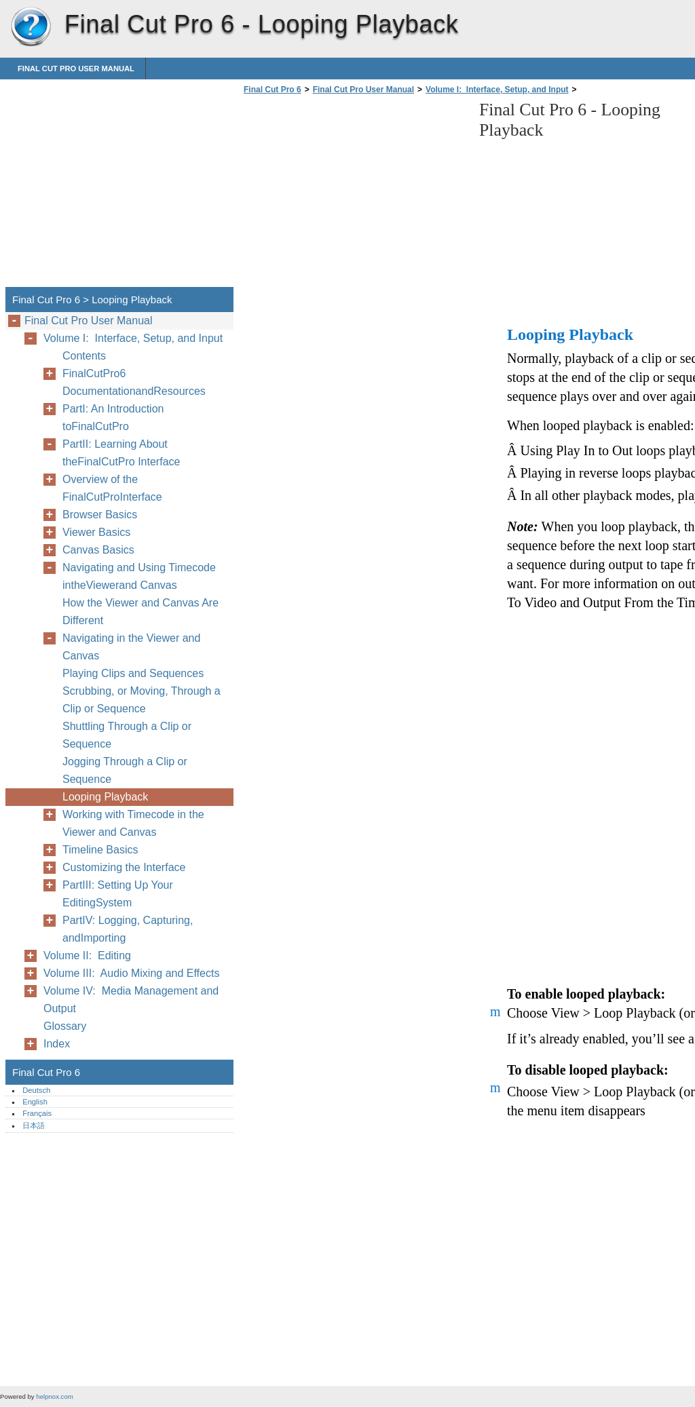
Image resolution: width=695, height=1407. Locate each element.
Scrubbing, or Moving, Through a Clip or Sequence (141, 699)
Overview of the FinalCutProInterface (112, 488)
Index (56, 1043)
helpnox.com (54, 1396)
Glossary (64, 1026)
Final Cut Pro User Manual (76, 68)
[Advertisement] (354, 195)
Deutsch (36, 1090)
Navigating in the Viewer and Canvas (131, 646)
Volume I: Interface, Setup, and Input (497, 89)
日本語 (33, 1125)
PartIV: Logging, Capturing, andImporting (127, 929)
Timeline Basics (100, 849)
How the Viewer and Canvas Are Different (140, 611)
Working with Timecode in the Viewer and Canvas (133, 823)
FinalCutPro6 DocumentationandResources (134, 382)
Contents (84, 356)
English (35, 1102)
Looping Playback (105, 797)
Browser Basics (99, 514)
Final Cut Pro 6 (30, 27)
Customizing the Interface (123, 867)
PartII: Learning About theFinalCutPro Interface (121, 452)
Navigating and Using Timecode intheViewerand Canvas (139, 576)
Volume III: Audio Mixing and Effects (131, 973)
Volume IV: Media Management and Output (131, 999)
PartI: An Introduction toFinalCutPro (113, 417)
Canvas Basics (98, 550)
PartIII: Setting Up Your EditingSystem (117, 893)
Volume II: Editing (87, 955)
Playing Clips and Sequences (133, 673)
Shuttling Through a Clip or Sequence (126, 735)
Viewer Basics (96, 532)
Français (37, 1113)
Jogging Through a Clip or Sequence (124, 770)
